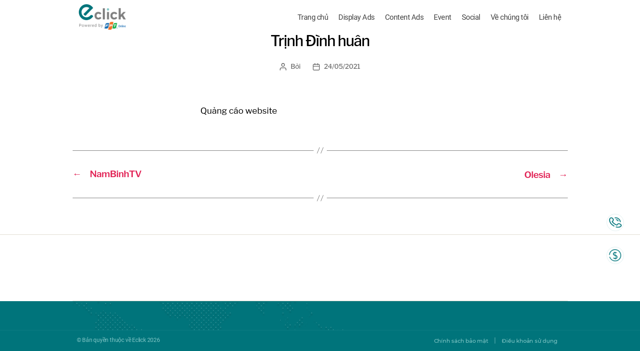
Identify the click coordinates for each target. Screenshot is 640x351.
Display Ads (356, 17)
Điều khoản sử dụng (527, 340)
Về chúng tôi (510, 17)
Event (442, 17)
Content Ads (404, 17)
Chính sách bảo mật (455, 340)
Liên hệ (550, 17)
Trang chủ (313, 17)
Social (471, 17)
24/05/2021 (342, 66)
